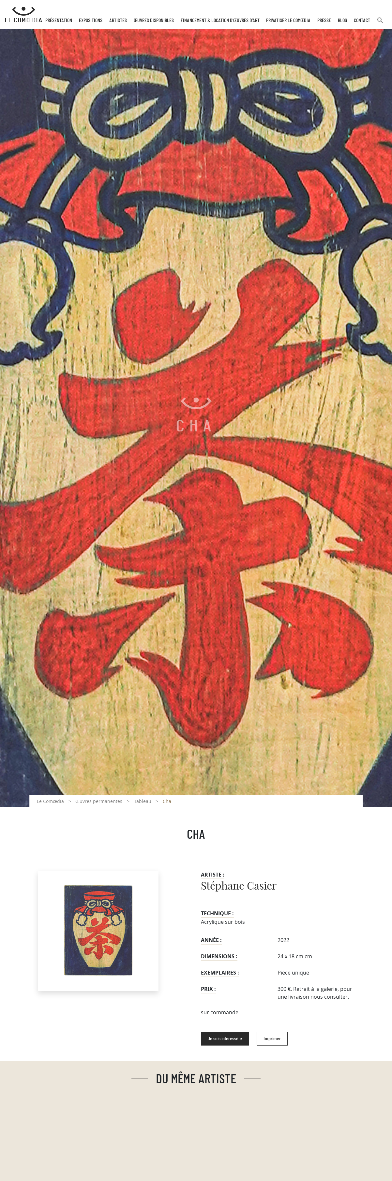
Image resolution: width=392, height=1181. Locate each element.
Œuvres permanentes (98, 801)
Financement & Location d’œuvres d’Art (220, 20)
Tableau (142, 801)
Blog (342, 20)
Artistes (118, 20)
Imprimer (272, 1038)
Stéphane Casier (239, 886)
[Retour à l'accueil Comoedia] (23, 14)
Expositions (90, 20)
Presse (324, 20)
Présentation (58, 20)
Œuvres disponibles (154, 20)
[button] (380, 23)
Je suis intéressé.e (225, 1038)
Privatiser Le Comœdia (288, 20)
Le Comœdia (50, 801)
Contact (362, 20)
